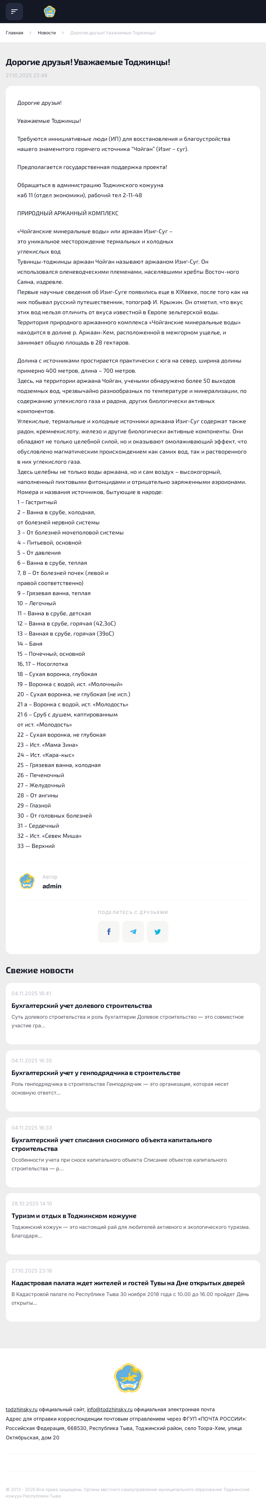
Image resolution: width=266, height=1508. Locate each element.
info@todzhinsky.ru (109, 1409)
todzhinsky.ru (21, 1409)
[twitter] (157, 931)
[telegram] (133, 931)
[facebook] (109, 931)
